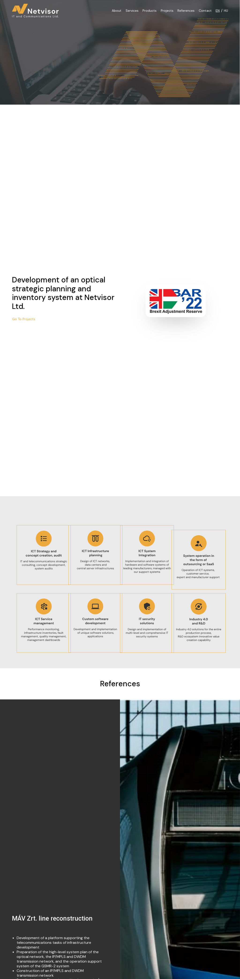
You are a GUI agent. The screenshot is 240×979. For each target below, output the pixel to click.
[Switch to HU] (225, 10)
